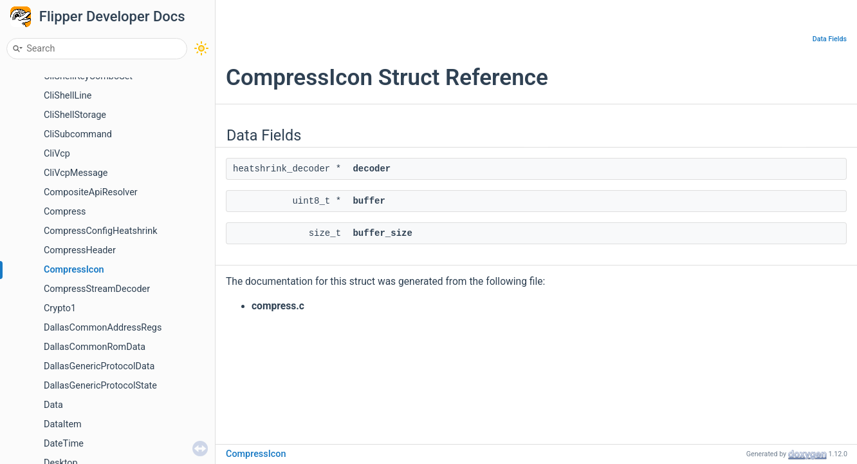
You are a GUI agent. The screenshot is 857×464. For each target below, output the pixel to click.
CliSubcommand (78, 134)
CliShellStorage (75, 115)
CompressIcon (74, 269)
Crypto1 (60, 308)
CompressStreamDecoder (97, 289)
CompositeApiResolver (91, 192)
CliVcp (57, 153)
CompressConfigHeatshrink (100, 231)
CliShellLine (67, 95)
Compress (65, 211)
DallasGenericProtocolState (100, 385)
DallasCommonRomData (94, 347)
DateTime (64, 443)
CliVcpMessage (75, 173)
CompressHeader (80, 250)
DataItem (63, 424)
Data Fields (830, 39)
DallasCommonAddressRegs (102, 327)
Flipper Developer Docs (112, 16)
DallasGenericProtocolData (99, 366)
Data (53, 405)
